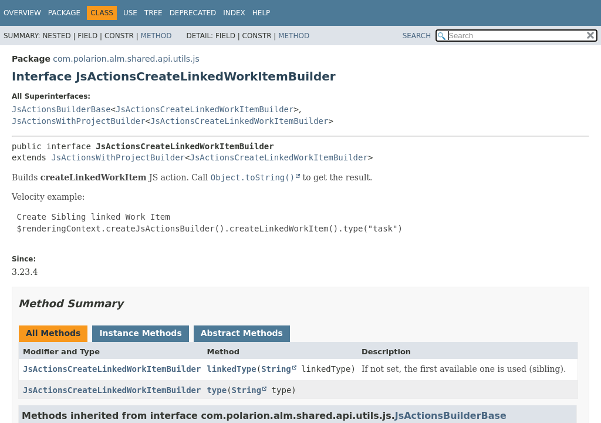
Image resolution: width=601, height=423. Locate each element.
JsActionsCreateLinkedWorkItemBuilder (204, 109)
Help (261, 13)
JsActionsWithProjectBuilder (79, 121)
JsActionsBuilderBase (61, 109)
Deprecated (193, 13)
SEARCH (417, 36)
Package (64, 13)
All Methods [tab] (53, 333)
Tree (153, 13)
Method (156, 36)
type (217, 390)
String (276, 369)
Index (234, 13)
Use (130, 13)
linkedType (231, 369)
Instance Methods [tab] (140, 333)
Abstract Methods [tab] (242, 333)
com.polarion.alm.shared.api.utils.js (126, 58)
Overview (22, 13)
